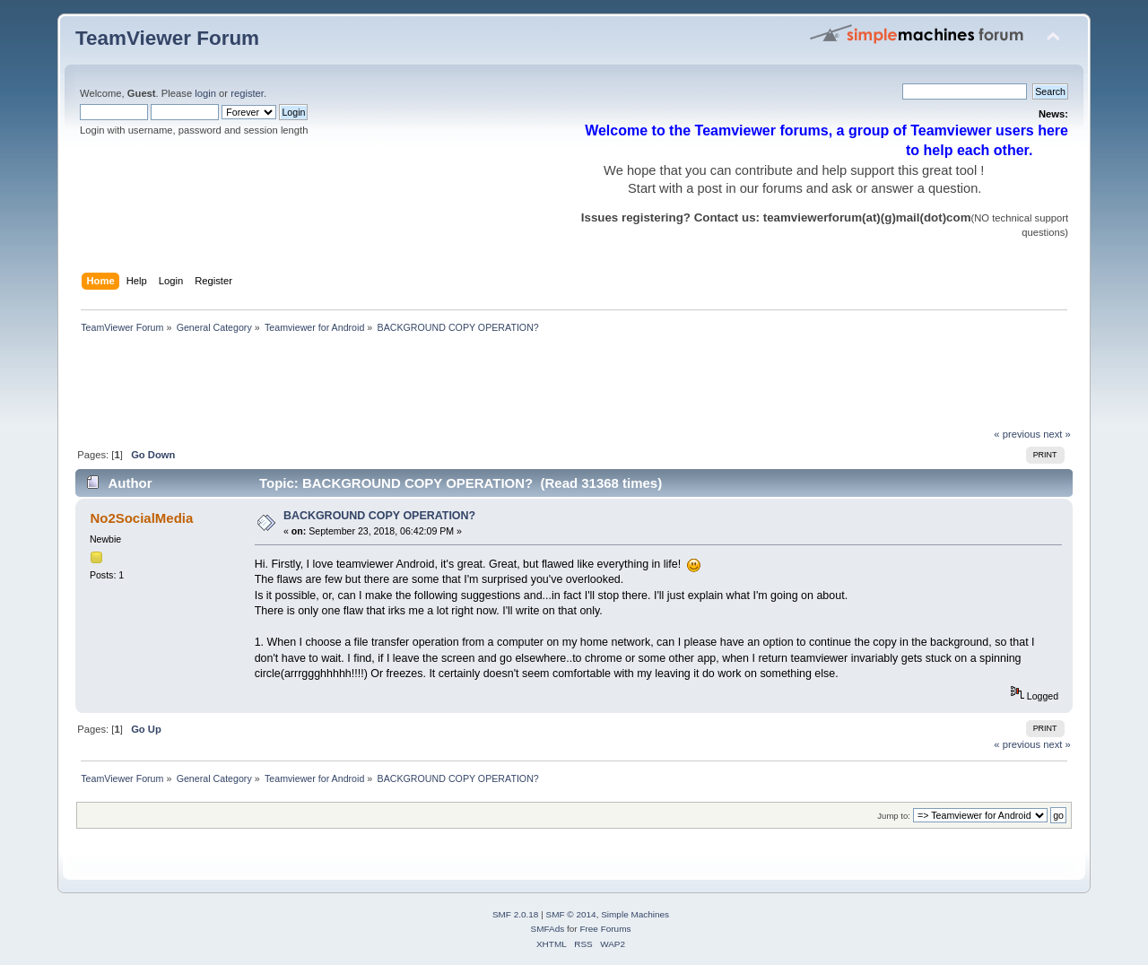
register (247, 93)
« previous (1017, 434)
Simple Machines (635, 914)
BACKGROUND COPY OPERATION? (379, 515)
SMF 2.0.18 (515, 914)
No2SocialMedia (141, 518)
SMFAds (548, 929)
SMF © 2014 (571, 914)
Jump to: (893, 816)
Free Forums (605, 929)
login (205, 93)
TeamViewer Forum (167, 38)
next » (1057, 434)
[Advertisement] (401, 385)
